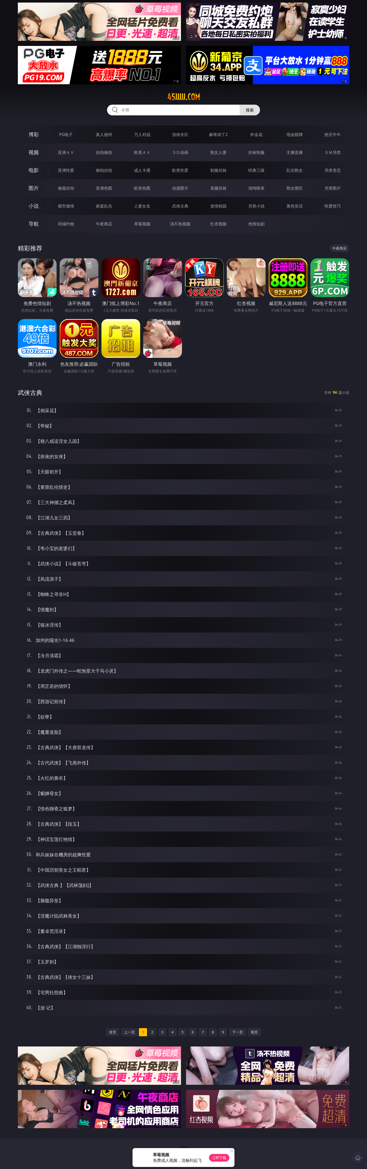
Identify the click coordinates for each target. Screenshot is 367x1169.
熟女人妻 (218, 152)
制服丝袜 (218, 170)
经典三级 (256, 170)
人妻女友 (142, 206)
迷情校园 (218, 206)
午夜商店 (104, 224)
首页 (112, 1032)
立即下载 (219, 1157)
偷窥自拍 (66, 188)
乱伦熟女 (294, 170)
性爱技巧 (332, 206)
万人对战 (142, 134)
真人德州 (104, 134)
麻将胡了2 (218, 134)
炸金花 (256, 134)
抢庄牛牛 (332, 134)
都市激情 (66, 206)
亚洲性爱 (66, 170)
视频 (34, 152)
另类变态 (332, 170)
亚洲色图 (104, 188)
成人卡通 (142, 170)
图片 (34, 188)
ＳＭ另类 (332, 152)
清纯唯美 (256, 188)
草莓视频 (142, 224)
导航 (34, 223)
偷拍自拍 (104, 170)
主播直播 (294, 152)
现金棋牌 (294, 134)
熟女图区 (294, 188)
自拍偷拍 (104, 152)
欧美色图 (142, 188)
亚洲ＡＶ (66, 152)
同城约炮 (66, 224)
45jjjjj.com (183, 97)
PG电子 (66, 134)
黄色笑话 (294, 206)
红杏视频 (218, 224)
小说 (34, 205)
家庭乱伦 (104, 206)
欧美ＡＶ (142, 152)
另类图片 (332, 188)
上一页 (129, 1032)
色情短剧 (256, 224)
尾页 (254, 1032)
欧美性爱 (180, 170)
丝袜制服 (256, 152)
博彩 (34, 134)
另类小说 (256, 206)
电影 (34, 170)
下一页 (237, 1032)
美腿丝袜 (218, 188)
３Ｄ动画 (180, 152)
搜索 (250, 110)
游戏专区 (180, 134)
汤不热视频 (180, 224)
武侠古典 (180, 206)
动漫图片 (180, 188)
